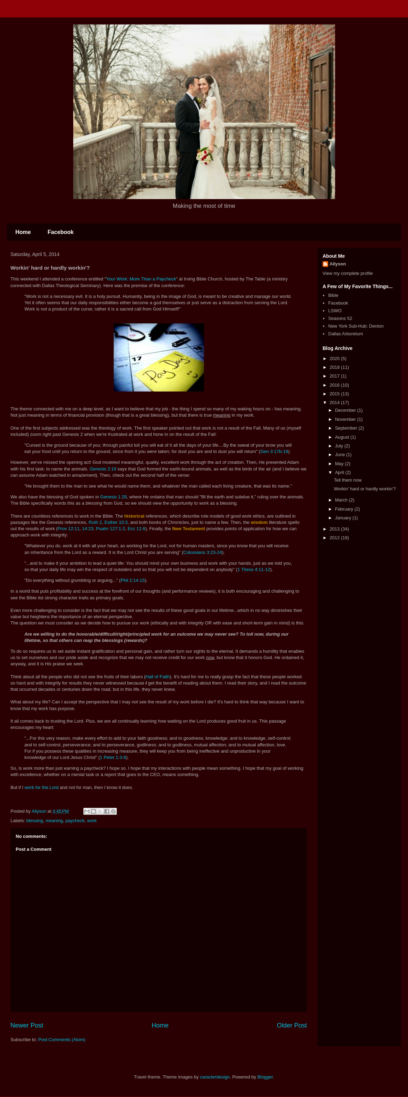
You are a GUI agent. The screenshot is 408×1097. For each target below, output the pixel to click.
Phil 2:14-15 (133, 580)
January (344, 517)
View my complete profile (348, 273)
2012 (335, 537)
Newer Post (26, 1025)
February (345, 509)
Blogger (265, 1077)
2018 (335, 367)
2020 (335, 358)
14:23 (87, 528)
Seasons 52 (340, 318)
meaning (54, 820)
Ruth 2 (95, 522)
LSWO (334, 310)
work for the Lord (41, 787)
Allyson (338, 263)
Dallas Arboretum (345, 333)
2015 (335, 393)
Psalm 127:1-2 (110, 528)
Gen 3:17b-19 (274, 451)
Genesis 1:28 (113, 496)
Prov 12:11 (69, 528)
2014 (335, 402)
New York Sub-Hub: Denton (356, 326)
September (346, 428)
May (340, 463)
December (346, 410)
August (342, 437)
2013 (335, 529)
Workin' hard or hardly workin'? (364, 488)
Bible (333, 295)
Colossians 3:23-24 (202, 552)
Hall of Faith (157, 676)
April (340, 472)
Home (23, 232)
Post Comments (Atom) (61, 1039)
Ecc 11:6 (136, 528)
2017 (335, 376)
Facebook (60, 232)
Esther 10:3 (116, 522)
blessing (35, 820)
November (346, 419)
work (92, 820)
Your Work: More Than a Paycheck (141, 278)
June (340, 454)
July (340, 445)
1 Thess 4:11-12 (253, 569)
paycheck (75, 820)
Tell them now (347, 480)
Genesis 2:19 (103, 468)
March (342, 500)
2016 (335, 385)
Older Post (292, 1025)
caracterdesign (214, 1077)
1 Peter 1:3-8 (113, 757)
